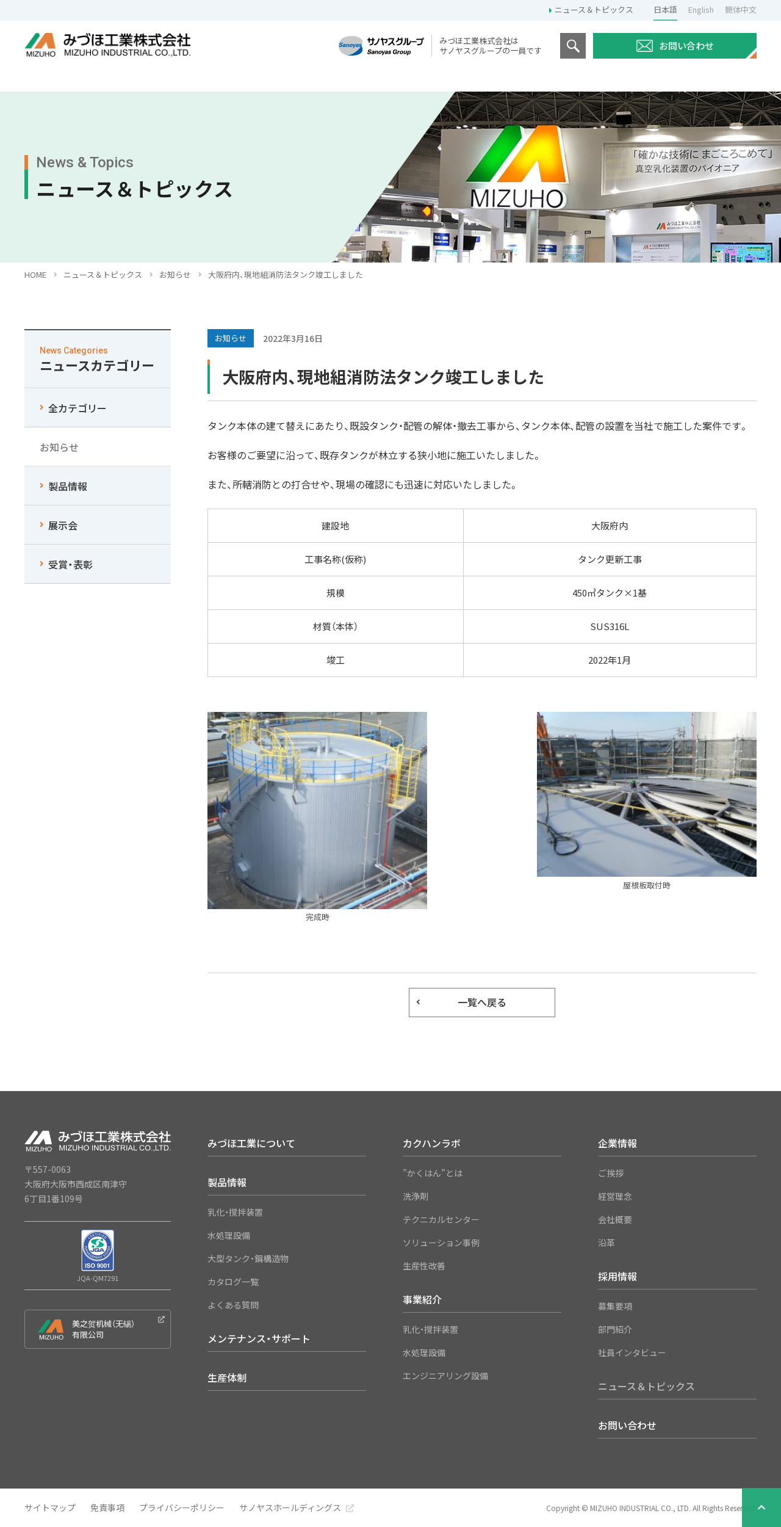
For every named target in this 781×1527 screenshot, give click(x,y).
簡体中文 (741, 9)
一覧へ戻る (482, 1002)
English (701, 9)
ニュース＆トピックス (594, 9)
